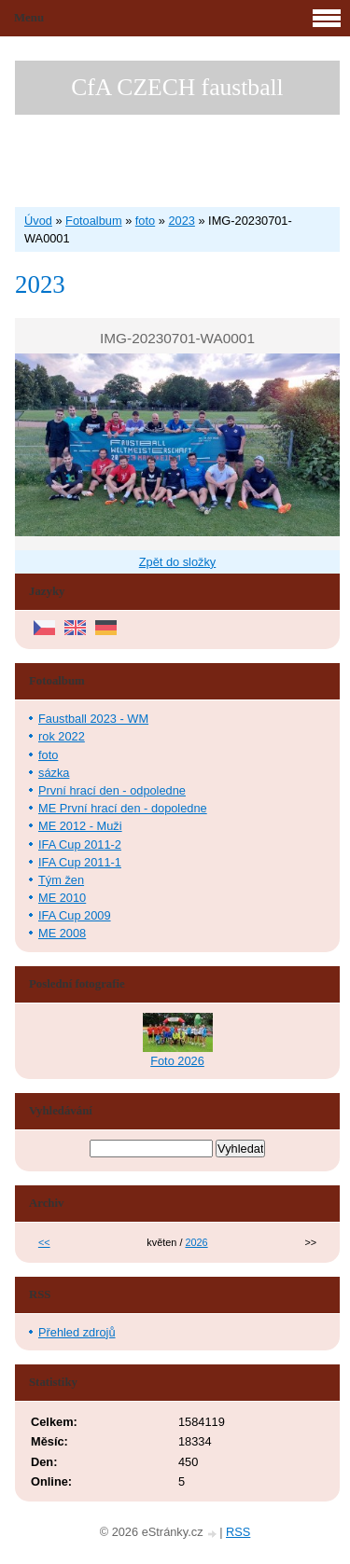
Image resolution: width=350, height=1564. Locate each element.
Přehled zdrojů (77, 1332)
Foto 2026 (177, 1061)
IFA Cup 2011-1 (79, 862)
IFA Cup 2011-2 (79, 844)
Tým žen (61, 880)
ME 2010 (62, 898)
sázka (53, 773)
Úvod (38, 221)
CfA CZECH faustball (177, 87)
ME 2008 (62, 933)
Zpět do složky (178, 562)
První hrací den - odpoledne (112, 790)
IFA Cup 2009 (74, 915)
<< (44, 1242)
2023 (181, 221)
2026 (196, 1242)
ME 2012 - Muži (80, 826)
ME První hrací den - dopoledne (122, 808)
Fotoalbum (93, 221)
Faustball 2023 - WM (93, 719)
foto (145, 221)
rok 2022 (61, 736)
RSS (238, 1532)
